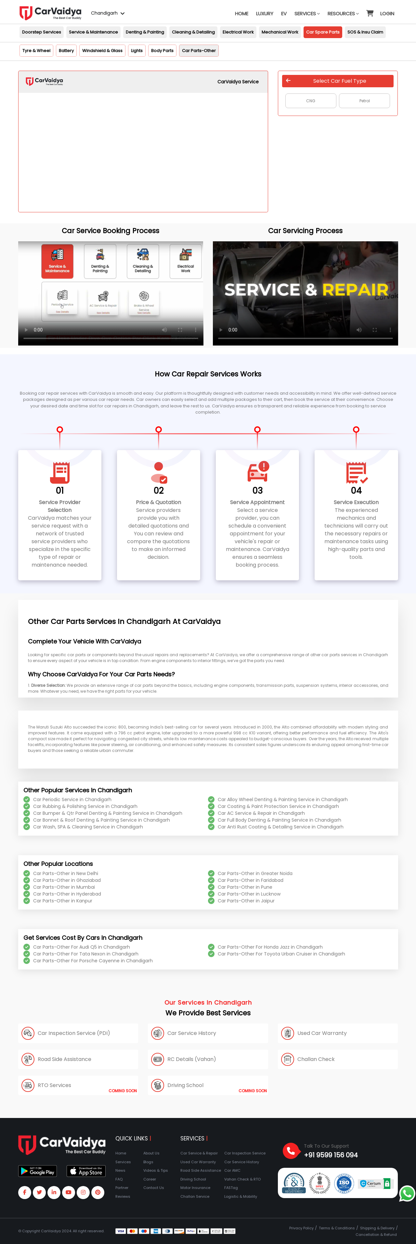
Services (307, 13)
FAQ (119, 1179)
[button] (369, 10)
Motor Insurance (195, 1187)
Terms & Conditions (337, 1228)
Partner (121, 1187)
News (120, 1170)
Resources (343, 13)
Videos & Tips (155, 1170)
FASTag (231, 1187)
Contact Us (153, 1187)
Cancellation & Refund (376, 1234)
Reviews (122, 1196)
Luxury (264, 13)
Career (149, 1179)
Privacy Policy (301, 1228)
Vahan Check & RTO (242, 1179)
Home (241, 13)
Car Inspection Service (245, 1153)
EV (284, 13)
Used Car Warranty (198, 1162)
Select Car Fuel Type (326, 81)
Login (387, 13)
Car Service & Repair (199, 1153)
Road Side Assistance (200, 1170)
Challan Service (194, 1196)
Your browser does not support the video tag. (110, 293)
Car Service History (241, 1162)
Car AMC (232, 1170)
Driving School (193, 1179)
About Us (151, 1153)
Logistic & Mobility (240, 1196)
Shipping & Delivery (377, 1228)
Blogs (148, 1162)
